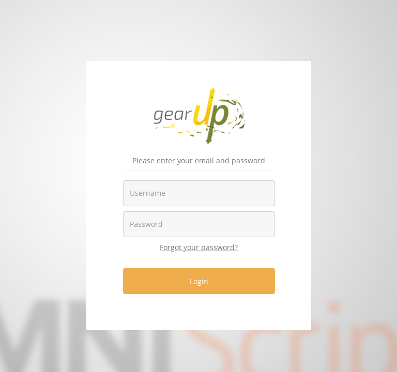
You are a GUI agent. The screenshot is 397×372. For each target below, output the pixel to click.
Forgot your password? (199, 247)
